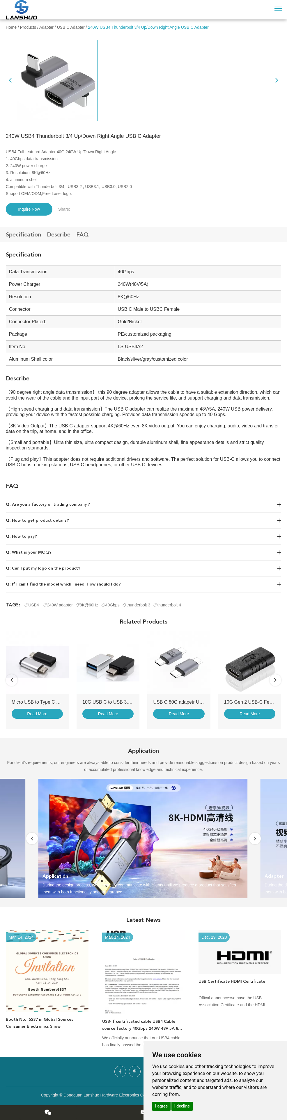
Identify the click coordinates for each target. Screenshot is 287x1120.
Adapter (46, 27)
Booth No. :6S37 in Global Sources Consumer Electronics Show (39, 1023)
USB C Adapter (71, 27)
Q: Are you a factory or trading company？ (48, 504)
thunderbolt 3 (136, 605)
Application (143, 750)
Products (28, 27)
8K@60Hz (87, 605)
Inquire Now (29, 209)
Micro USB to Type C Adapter (42, 702)
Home (11, 27)
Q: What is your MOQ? (29, 552)
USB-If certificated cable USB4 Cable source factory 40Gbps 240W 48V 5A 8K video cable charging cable (141, 1025)
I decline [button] (182, 1106)
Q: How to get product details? (37, 520)
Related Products (143, 621)
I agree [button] (161, 1106)
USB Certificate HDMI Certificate (232, 981)
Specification (23, 234)
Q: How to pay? (21, 536)
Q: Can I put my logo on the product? (43, 568)
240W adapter (58, 605)
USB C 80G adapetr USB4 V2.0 (186, 702)
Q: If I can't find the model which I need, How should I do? (63, 584)
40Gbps (110, 605)
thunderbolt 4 (167, 605)
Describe (58, 234)
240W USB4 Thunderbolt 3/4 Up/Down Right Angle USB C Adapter (148, 27)
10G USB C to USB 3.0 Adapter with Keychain (130, 702)
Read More (37, 713)
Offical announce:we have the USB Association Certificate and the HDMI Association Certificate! (232, 1002)
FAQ (82, 234)
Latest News (143, 919)
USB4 (32, 605)
